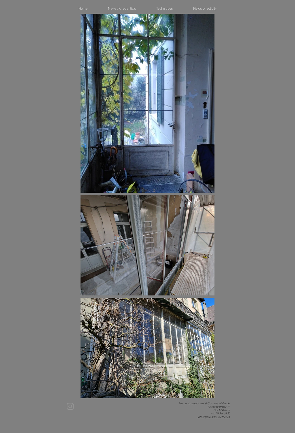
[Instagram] (70, 406)
